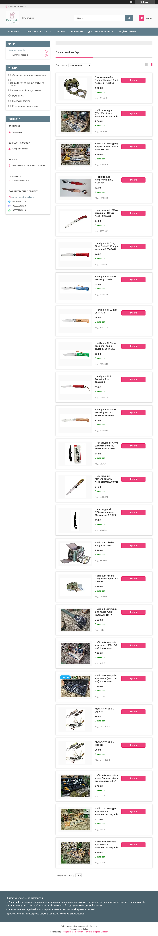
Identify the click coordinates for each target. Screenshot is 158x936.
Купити (133, 80)
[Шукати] (129, 18)
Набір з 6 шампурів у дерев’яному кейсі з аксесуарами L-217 (106, 778)
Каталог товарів (17, 50)
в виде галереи (146, 65)
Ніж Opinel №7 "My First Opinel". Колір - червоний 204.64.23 (106, 246)
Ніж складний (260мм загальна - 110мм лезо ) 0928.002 (106, 213)
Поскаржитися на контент (72, 932)
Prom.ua (93, 926)
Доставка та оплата (100, 31)
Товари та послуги (35, 31)
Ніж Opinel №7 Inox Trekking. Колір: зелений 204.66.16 (105, 346)
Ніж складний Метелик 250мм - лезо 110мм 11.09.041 (106, 479)
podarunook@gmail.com (22, 197)
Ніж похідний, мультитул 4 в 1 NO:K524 (104, 180)
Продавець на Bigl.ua (79, 929)
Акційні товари (127, 31)
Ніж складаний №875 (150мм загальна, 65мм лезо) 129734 (106, 446)
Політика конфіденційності (96, 932)
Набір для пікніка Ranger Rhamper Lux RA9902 (106, 578)
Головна (13, 31)
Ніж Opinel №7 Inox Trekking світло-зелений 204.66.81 (105, 412)
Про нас (61, 31)
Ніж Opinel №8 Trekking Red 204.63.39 (103, 379)
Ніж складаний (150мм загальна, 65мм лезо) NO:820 (105, 512)
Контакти (77, 31)
